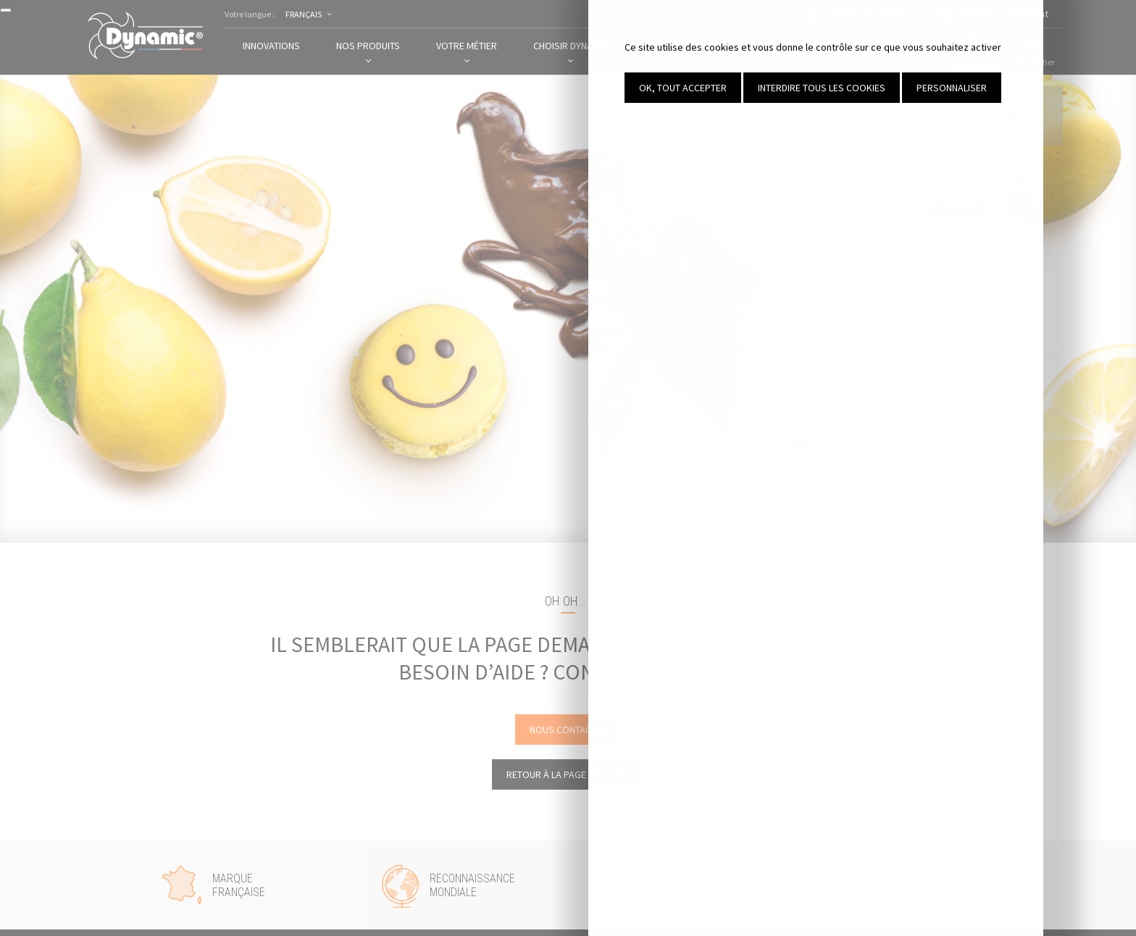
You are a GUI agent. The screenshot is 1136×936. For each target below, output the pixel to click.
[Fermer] (6, 10)
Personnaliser (1045, 87)
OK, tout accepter (776, 87)
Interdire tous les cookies (915, 87)
